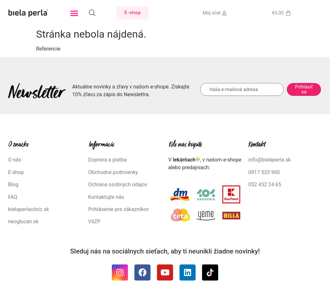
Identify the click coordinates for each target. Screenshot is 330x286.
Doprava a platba (107, 160)
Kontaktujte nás (106, 197)
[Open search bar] (92, 13)
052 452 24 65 (264, 184)
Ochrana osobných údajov (118, 184)
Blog (13, 184)
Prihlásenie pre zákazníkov (118, 209)
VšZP (95, 221)
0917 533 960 (264, 172)
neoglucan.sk (23, 221)
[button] (74, 13)
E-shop (16, 172)
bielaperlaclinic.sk (28, 209)
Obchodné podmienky (113, 172)
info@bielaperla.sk (269, 160)
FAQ (12, 197)
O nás (14, 160)
